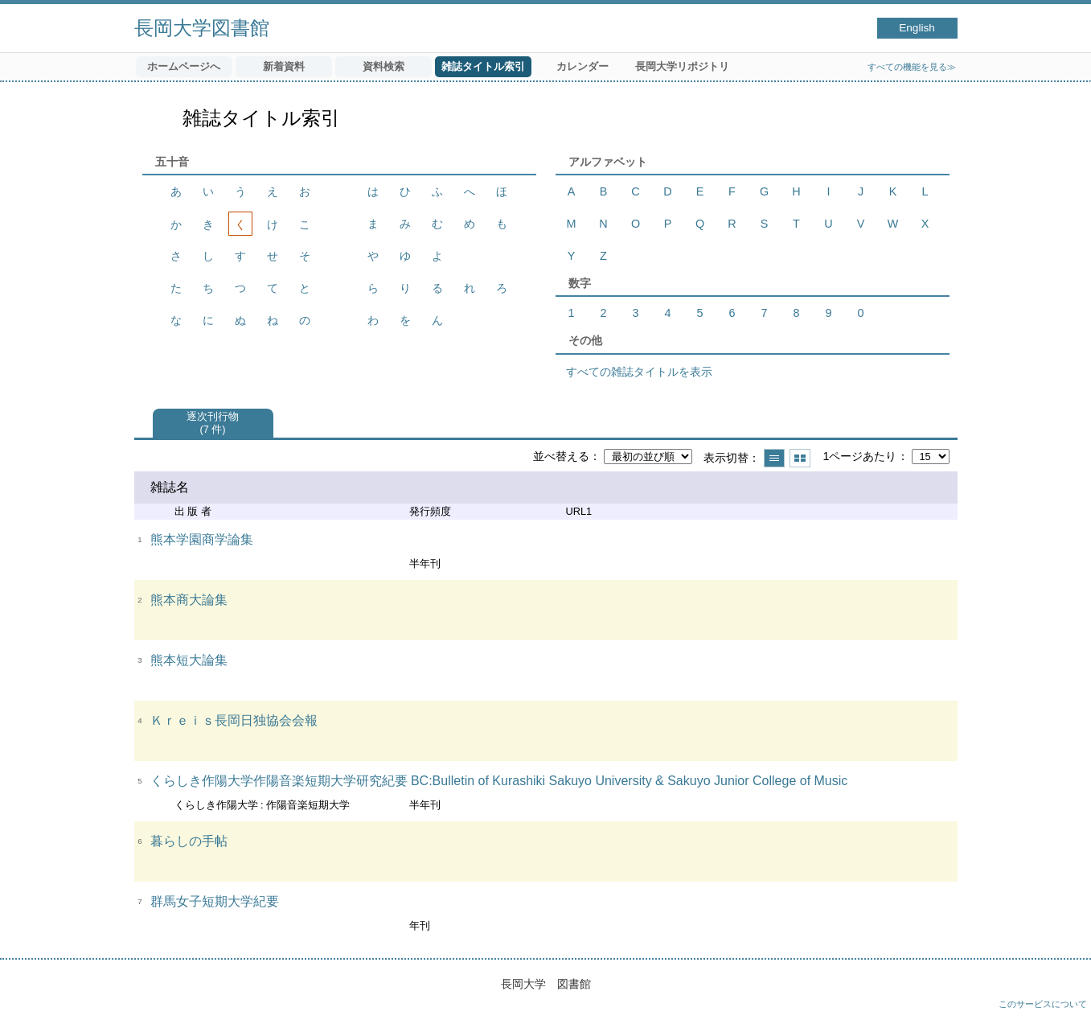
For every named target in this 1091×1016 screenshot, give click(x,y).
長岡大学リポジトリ (682, 66)
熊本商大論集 (189, 600)
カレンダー (582, 66)
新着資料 (284, 66)
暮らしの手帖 (189, 841)
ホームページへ (183, 66)
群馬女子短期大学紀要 (214, 901)
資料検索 (383, 66)
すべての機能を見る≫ (911, 67)
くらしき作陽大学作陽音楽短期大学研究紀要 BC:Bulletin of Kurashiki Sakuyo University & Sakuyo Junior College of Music (499, 781)
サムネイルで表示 (800, 458)
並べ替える (561, 456)
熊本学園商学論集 (201, 539)
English (917, 28)
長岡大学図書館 (201, 28)
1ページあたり (859, 456)
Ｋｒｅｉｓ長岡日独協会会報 (234, 720)
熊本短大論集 (189, 660)
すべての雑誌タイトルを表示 (639, 371)
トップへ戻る (1063, 988)
